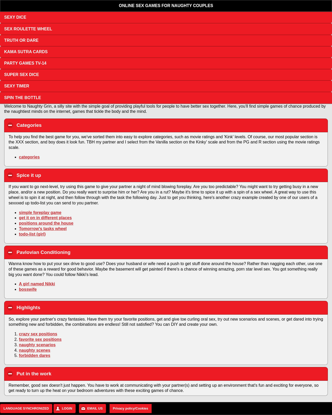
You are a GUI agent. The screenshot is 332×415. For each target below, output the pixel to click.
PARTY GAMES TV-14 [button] (25, 63)
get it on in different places (45, 218)
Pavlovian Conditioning (73, 252)
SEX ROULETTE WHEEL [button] (28, 29)
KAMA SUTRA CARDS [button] (26, 52)
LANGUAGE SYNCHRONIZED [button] (26, 408)
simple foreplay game (40, 212)
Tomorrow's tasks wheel (43, 228)
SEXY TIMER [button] (16, 86)
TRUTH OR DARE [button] (21, 40)
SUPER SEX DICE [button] (21, 74)
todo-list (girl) (32, 234)
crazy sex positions (38, 334)
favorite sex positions (40, 339)
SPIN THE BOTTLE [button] (22, 97)
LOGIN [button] (67, 408)
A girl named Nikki (37, 284)
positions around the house (46, 223)
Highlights (58, 307)
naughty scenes (34, 350)
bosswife (28, 289)
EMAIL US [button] (95, 408)
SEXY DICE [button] (15, 17)
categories (29, 157)
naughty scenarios (37, 345)
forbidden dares (34, 355)
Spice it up (58, 175)
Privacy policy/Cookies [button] (130, 408)
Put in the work (63, 373)
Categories (59, 125)
